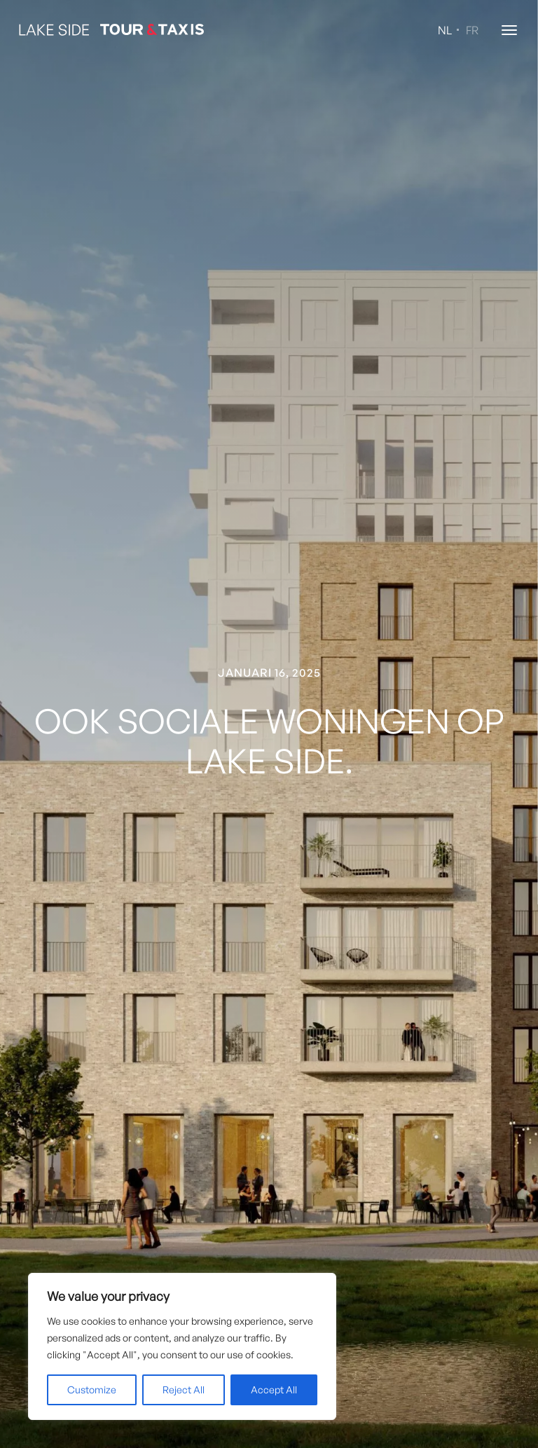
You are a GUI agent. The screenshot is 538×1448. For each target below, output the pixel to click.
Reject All (184, 1389)
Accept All (274, 1389)
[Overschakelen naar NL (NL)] (442, 33)
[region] (182, 1346)
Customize (91, 1389)
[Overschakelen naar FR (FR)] (469, 33)
